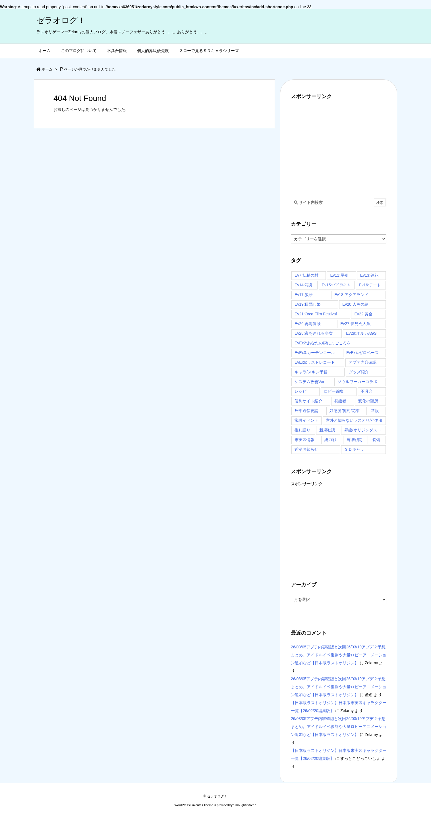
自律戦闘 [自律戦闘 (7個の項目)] (354, 439)
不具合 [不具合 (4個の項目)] (367, 391)
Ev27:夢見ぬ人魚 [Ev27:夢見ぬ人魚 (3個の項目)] (355, 323)
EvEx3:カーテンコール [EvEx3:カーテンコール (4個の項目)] (315, 352)
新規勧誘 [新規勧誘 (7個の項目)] (327, 430)
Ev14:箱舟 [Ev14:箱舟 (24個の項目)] (304, 285)
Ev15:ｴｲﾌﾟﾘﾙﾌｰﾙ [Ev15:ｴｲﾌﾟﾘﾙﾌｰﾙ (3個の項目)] (336, 285)
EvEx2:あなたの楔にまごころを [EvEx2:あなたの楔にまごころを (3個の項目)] (323, 343)
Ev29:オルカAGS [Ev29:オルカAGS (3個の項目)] (361, 333)
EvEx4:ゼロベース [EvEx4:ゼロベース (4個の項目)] (362, 352)
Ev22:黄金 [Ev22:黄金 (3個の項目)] (363, 314)
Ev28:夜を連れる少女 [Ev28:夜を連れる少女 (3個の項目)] (314, 333)
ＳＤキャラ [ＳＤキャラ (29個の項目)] (354, 449)
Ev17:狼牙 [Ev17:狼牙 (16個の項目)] (304, 294)
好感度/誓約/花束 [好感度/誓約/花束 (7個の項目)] (345, 410)
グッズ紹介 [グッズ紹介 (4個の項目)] (359, 372)
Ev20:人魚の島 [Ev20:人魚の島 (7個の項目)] (355, 304)
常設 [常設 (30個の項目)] (375, 410)
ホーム (47, 69)
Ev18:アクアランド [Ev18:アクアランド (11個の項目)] (351, 294)
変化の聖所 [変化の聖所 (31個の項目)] (368, 401)
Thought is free (244, 805)
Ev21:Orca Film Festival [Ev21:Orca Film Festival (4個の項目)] (316, 314)
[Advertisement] (338, 146)
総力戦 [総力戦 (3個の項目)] (330, 439)
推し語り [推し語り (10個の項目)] (302, 430)
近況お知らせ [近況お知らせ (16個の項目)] (306, 449)
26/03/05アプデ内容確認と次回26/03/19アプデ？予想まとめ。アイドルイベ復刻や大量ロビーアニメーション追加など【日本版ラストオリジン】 (338, 655)
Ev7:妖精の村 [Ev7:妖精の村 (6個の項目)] (306, 275)
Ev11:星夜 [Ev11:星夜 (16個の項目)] (339, 275)
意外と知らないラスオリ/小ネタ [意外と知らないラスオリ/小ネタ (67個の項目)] (354, 420)
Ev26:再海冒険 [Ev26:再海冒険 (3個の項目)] (308, 323)
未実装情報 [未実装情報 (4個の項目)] (304, 439)
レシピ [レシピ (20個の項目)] (300, 391)
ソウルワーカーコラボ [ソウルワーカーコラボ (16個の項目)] (357, 381)
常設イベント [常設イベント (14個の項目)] (306, 420)
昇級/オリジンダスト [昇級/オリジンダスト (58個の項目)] (362, 430)
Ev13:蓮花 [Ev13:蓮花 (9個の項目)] (369, 275)
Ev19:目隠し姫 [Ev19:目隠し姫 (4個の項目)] (308, 304)
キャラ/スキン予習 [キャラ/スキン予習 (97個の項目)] (311, 372)
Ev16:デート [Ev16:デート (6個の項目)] (370, 285)
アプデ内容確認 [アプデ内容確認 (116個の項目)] (362, 362)
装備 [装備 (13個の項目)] (376, 439)
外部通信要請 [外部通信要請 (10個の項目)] (306, 410)
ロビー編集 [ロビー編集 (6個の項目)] (334, 391)
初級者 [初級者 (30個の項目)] (340, 401)
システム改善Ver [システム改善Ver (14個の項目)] (309, 381)
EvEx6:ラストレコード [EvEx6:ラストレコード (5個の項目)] (315, 362)
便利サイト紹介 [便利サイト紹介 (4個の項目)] (308, 401)
